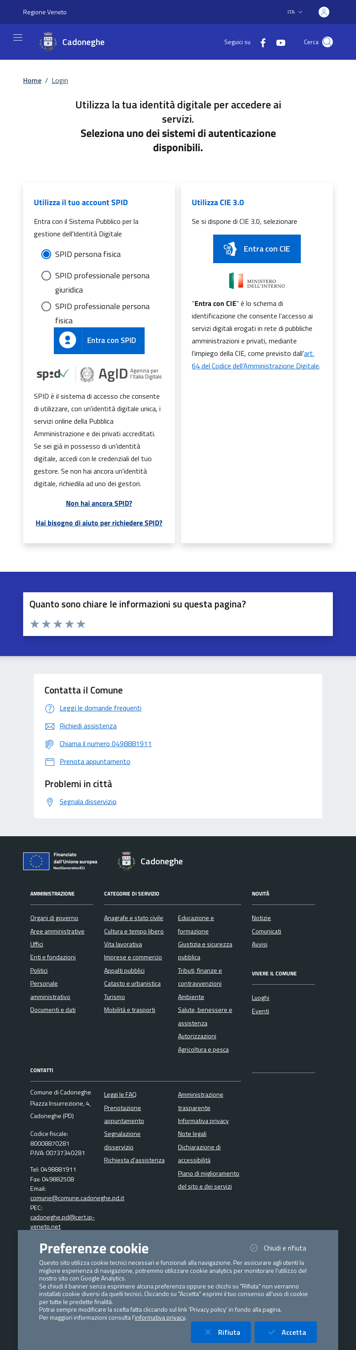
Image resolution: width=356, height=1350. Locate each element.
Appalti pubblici (124, 970)
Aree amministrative (57, 931)
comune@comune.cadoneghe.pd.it (77, 1198)
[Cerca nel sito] (327, 42)
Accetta (291, 1332)
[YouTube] (277, 41)
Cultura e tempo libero (134, 931)
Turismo (114, 997)
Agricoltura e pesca (203, 1049)
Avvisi (259, 944)
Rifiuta (226, 1332)
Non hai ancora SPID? (99, 503)
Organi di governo (54, 918)
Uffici (36, 944)
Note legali (192, 1134)
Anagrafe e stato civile (133, 918)
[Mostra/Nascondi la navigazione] (17, 37)
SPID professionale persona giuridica (102, 276)
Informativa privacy (203, 1121)
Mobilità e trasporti (129, 1010)
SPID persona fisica (88, 254)
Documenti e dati (53, 1010)
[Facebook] (259, 41)
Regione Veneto (45, 12)
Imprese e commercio (133, 957)
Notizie (261, 918)
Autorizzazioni (197, 1036)
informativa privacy (160, 1317)
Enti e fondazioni (53, 957)
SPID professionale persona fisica (102, 307)
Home (32, 80)
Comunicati (266, 931)
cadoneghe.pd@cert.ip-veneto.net (62, 1221)
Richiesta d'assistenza (134, 1160)
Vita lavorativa (123, 944)
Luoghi (260, 998)
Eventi (260, 1011)
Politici (39, 970)
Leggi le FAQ (120, 1094)
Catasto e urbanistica (132, 983)
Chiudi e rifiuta (282, 1247)
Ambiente (191, 997)
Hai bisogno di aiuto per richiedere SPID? (99, 522)
